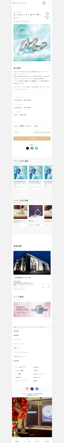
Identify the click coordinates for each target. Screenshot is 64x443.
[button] (45, 63)
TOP (15, 327)
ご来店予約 (32, 138)
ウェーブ (16, 132)
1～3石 (35, 126)
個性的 (22, 126)
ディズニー (28, 126)
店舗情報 (16, 361)
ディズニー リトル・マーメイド (42, 132)
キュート (16, 126)
